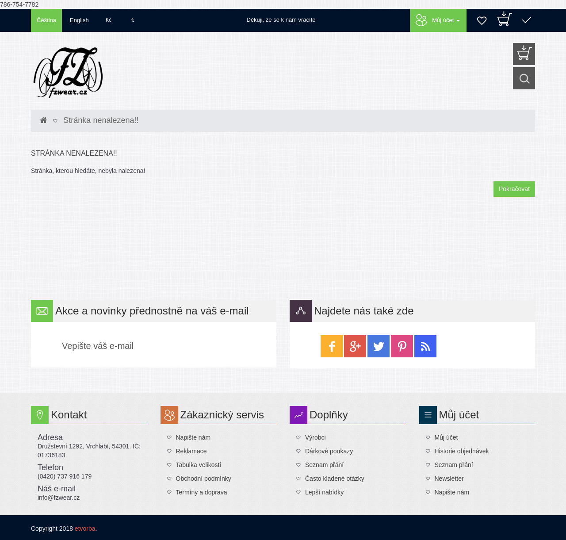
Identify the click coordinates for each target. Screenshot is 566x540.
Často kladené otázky (334, 478)
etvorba (85, 528)
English (79, 20)
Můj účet (446, 437)
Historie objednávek (462, 451)
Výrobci (315, 437)
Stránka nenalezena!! (100, 120)
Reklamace (191, 451)
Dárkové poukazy (329, 451)
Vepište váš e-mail (98, 346)
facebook (332, 346)
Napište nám (193, 437)
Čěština (46, 20)
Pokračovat (514, 188)
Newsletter (449, 478)
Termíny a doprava (201, 492)
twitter (378, 346)
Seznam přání (324, 464)
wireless (425, 346)
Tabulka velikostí (199, 464)
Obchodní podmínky (203, 478)
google (355, 346)
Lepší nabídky (324, 492)
